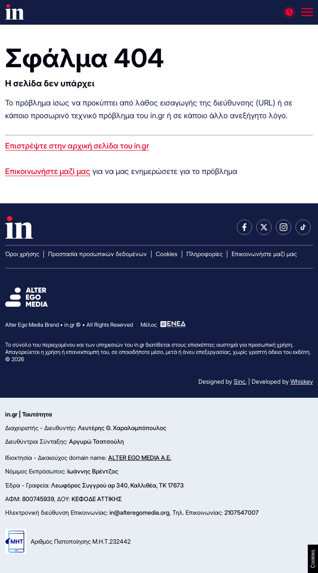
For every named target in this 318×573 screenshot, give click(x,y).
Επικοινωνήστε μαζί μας (47, 171)
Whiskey (301, 381)
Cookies (167, 253)
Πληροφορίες (204, 253)
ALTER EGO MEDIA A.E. (139, 457)
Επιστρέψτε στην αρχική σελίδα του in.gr (77, 145)
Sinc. (240, 381)
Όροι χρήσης (22, 253)
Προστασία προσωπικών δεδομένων (97, 253)
